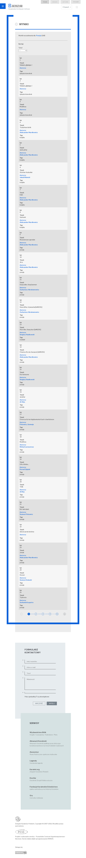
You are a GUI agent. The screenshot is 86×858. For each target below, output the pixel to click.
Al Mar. (22, 492)
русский (75, 2)
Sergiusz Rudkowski (27, 334)
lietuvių (65, 2)
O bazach (66, 7)
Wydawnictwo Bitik (38, 732)
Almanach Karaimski (38, 741)
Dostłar (33, 778)
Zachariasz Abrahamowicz (29, 290)
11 (57, 614)
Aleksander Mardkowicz (29, 132)
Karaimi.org (35, 769)
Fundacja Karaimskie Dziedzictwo (44, 787)
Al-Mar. (22, 402)
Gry (31, 795)
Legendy (33, 761)
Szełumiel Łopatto (26, 602)
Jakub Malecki (25, 177)
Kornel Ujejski (25, 469)
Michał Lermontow (27, 447)
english (54, 2)
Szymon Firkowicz (26, 514)
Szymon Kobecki (26, 580)
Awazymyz (34, 752)
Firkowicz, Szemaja (27, 424)
